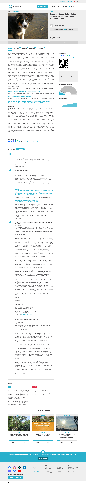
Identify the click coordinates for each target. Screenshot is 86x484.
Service (59, 6)
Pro (10, 386)
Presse (34, 470)
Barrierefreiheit (71, 471)
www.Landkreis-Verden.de (26, 314)
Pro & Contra (16, 48)
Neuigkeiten (24, 48)
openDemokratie (48, 468)
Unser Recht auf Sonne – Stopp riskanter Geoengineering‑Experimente (67, 436)
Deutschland (67, 415)
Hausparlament (48, 470)
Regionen (59, 471)
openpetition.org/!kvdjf (32, 141)
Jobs (34, 467)
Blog (34, 468)
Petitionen (52, 6)
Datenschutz (71, 468)
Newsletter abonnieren (16, 477)
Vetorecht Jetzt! (48, 472)
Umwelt (51, 11)
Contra (35, 386)
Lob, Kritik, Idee (36, 471)
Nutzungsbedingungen (73, 467)
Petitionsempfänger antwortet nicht (22, 154)
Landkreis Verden (15, 11)
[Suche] (77, 6)
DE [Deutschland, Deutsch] (75, 1)
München (19, 415)
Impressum (70, 470)
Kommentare (32, 48)
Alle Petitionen (60, 467)
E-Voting (47, 471)
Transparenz (71, 465)
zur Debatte (48, 383)
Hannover (43, 415)
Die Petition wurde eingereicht (21, 170)
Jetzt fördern (43, 458)
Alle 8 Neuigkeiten (47, 149)
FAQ (46, 465)
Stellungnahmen (69, 29)
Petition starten (42, 6)
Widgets (46, 467)
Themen (58, 470)
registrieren (62, 1)
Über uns (35, 465)
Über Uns (65, 6)
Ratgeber (58, 465)
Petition (10, 48)
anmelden (69, 1)
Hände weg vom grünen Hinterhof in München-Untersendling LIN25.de (19, 435)
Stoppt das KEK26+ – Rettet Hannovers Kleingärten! (43, 435)
